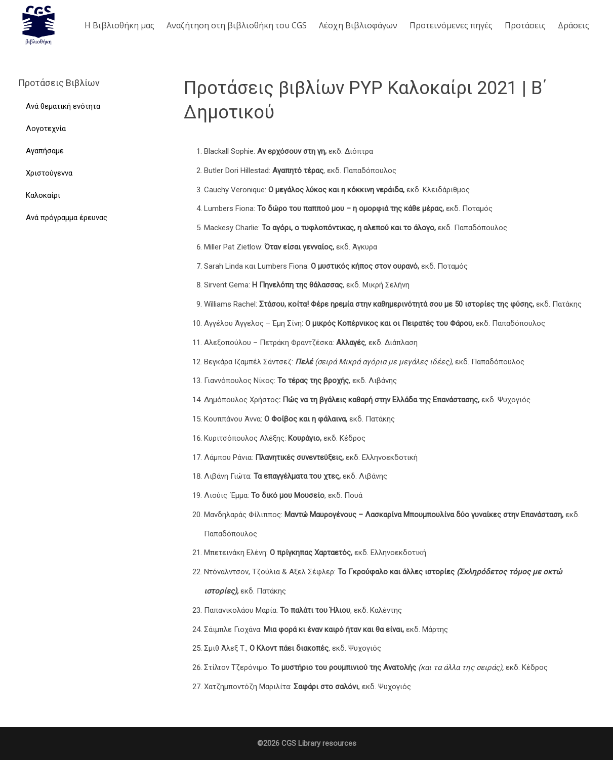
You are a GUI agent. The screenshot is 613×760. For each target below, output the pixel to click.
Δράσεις (573, 25)
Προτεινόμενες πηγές (451, 25)
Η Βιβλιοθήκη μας (119, 25)
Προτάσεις (525, 25)
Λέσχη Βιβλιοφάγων (358, 25)
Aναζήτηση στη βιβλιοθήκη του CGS (237, 25)
